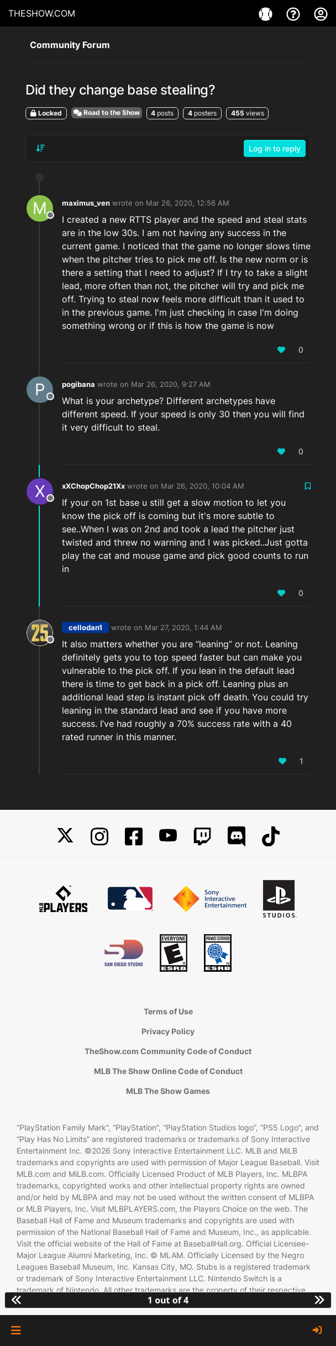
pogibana (78, 384)
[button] (15, 1330)
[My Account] (321, 13)
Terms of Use (168, 1011)
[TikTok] (271, 836)
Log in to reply (275, 148)
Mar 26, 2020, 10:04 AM (202, 485)
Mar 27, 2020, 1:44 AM (183, 627)
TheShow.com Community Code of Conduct (168, 1051)
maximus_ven (86, 202)
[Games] (267, 13)
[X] (65, 836)
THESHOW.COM (41, 13)
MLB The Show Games (168, 1091)
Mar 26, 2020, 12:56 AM (187, 202)
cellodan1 (85, 627)
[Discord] (236, 836)
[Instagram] (99, 836)
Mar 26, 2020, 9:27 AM (171, 384)
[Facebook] (134, 836)
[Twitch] (202, 836)
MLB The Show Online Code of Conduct (168, 1071)
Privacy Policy (168, 1031)
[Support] (294, 13)
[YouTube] (168, 836)
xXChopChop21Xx (93, 485)
